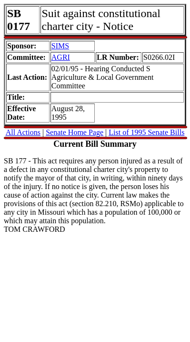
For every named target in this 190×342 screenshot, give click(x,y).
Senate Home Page (74, 132)
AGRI (60, 57)
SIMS (60, 46)
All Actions (23, 132)
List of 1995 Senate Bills (146, 132)
